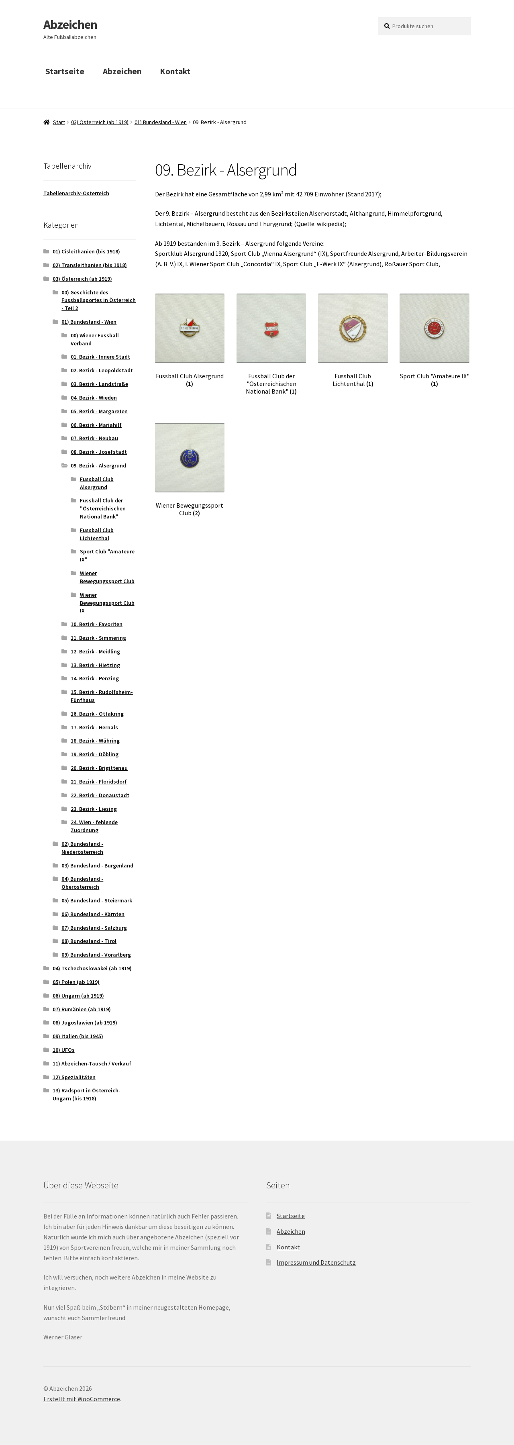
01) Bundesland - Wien (161, 122)
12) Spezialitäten (74, 1077)
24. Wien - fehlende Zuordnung (94, 826)
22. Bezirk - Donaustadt (100, 795)
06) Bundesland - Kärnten (92, 914)
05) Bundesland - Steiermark (96, 900)
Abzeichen (70, 24)
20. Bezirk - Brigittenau (99, 767)
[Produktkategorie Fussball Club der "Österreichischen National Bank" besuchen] (271, 345)
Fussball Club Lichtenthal (97, 534)
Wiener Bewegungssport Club (107, 577)
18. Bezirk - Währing (95, 740)
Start (59, 122)
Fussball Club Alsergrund (97, 483)
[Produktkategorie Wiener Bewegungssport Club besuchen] (189, 470)
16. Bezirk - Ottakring (97, 713)
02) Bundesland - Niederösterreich (82, 847)
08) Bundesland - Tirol (88, 941)
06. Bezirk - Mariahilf (96, 425)
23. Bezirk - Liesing (94, 808)
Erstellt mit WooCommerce (81, 1399)
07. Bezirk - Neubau (94, 438)
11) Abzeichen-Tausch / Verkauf (92, 1063)
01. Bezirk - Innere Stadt (100, 356)
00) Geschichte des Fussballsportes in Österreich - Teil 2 (98, 300)
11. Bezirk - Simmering (98, 637)
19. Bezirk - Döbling (94, 754)
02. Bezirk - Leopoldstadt (102, 370)
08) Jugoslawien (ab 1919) (85, 1022)
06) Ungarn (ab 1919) (78, 995)
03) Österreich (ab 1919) (99, 122)
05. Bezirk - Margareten (99, 411)
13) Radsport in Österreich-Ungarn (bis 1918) (86, 1094)
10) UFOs (64, 1049)
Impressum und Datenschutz (316, 1262)
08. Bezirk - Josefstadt (99, 451)
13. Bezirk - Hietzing (95, 665)
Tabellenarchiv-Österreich (76, 193)
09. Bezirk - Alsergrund (98, 465)
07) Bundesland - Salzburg (94, 927)
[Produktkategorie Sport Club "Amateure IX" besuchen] (434, 341)
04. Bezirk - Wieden (94, 397)
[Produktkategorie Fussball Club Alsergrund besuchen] (189, 341)
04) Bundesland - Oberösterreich (82, 882)
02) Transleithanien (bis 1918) (90, 265)
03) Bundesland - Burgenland (97, 865)
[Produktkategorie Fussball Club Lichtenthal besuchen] (353, 341)
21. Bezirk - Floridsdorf (99, 781)
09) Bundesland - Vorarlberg (96, 954)
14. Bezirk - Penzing (95, 678)
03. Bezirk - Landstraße (99, 384)
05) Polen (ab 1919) (76, 982)
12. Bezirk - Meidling (95, 651)
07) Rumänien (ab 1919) (82, 1009)
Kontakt (175, 71)
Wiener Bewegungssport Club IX (107, 602)
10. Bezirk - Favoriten (96, 624)
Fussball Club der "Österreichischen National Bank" (103, 508)
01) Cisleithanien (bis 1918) (86, 251)
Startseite (64, 71)
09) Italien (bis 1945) (78, 1036)
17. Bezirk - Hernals (94, 727)
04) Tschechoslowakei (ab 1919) (92, 968)
